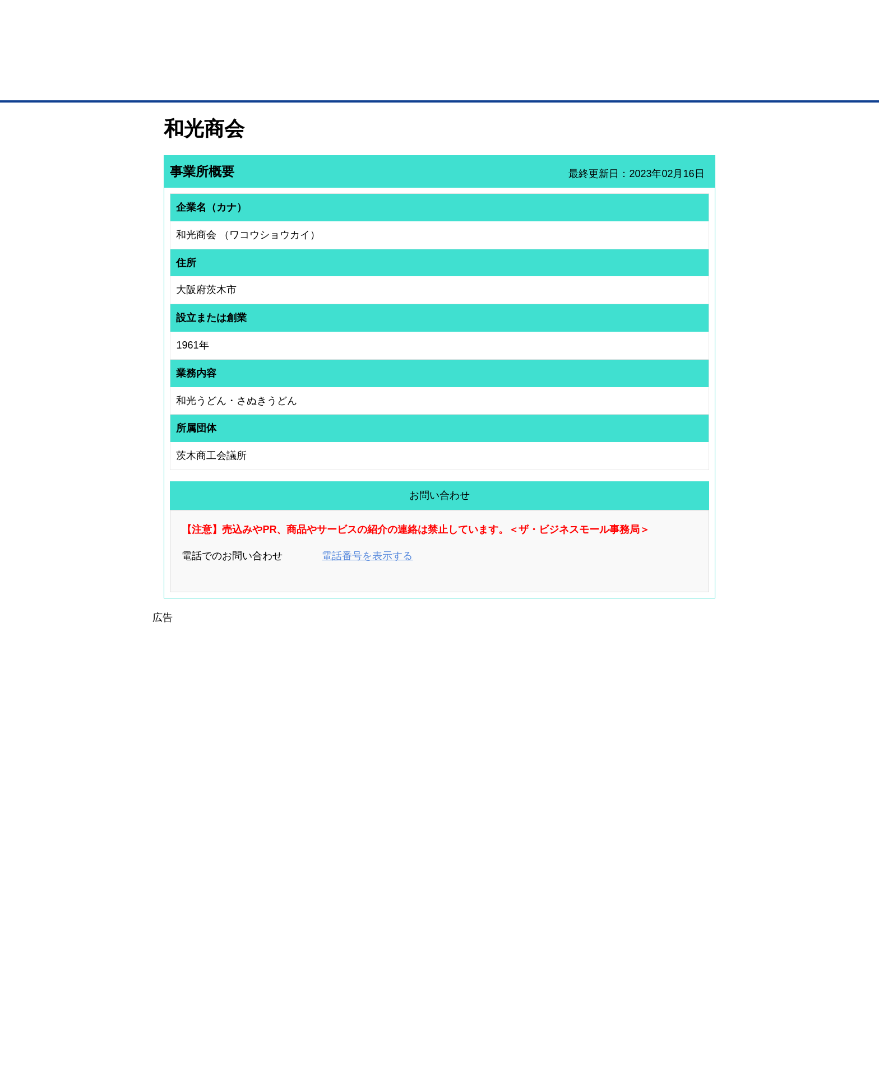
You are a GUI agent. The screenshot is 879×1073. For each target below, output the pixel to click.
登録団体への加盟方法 (420, 889)
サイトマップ (328, 1005)
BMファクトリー (313, 914)
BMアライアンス (313, 943)
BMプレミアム (310, 874)
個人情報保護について (662, 1005)
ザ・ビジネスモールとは (581, 19)
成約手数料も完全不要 (351, 60)
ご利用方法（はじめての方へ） (665, 874)
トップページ (188, 83)
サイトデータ (397, 1005)
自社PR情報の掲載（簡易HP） (198, 933)
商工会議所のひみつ (557, 889)
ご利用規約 (583, 1005)
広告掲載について (253, 1005)
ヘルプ (454, 1005)
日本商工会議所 (550, 874)
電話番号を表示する (367, 555)
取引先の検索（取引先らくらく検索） (209, 889)
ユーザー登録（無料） (186, 874)
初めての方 (181, 1005)
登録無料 (206, 60)
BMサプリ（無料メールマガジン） (204, 947)
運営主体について (645, 904)
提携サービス (308, 929)
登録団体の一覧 (409, 874)
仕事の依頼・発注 (179, 904)
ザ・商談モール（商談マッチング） (524, 84)
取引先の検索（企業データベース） (356, 84)
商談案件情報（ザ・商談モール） (202, 918)
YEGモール (544, 918)
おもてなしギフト (554, 904)
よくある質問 (638, 889)
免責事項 (177, 1022)
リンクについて (514, 1005)
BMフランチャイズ (316, 959)
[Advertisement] (439, 704)
